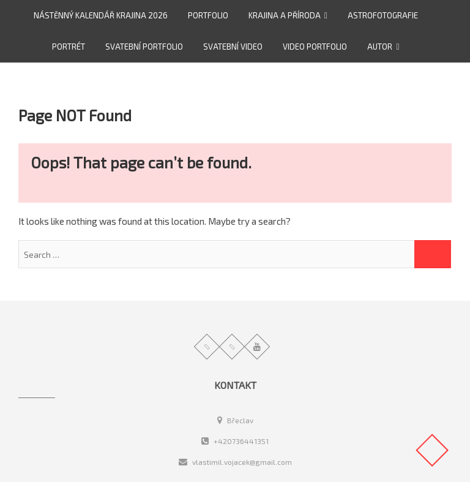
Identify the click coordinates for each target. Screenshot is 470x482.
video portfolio (315, 46)
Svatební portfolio (144, 46)
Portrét (68, 46)
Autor (379, 46)
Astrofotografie (383, 15)
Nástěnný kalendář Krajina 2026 (101, 15)
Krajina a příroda (284, 15)
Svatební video (233, 46)
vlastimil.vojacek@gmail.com (235, 462)
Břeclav (235, 420)
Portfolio (208, 15)
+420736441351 (235, 441)
